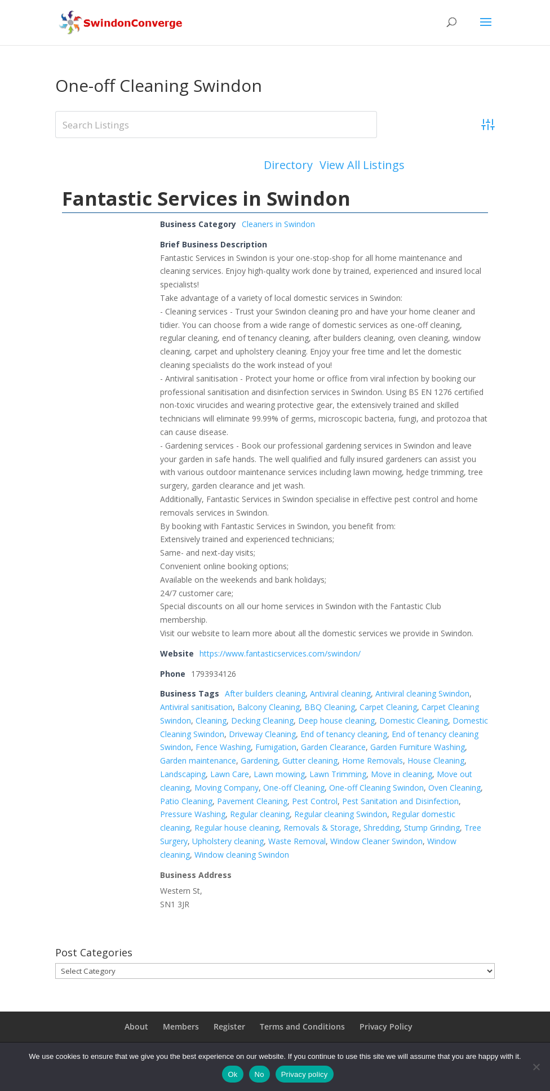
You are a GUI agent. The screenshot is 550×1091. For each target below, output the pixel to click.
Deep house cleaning (336, 720)
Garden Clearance (333, 747)
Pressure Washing (192, 814)
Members (181, 1026)
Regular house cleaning (236, 827)
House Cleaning (435, 760)
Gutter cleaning (310, 760)
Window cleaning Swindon (241, 854)
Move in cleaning (401, 774)
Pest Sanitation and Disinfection (400, 801)
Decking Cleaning (262, 720)
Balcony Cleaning (268, 707)
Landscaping (183, 774)
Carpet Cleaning (388, 707)
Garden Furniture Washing (417, 747)
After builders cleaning (265, 693)
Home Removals (372, 760)
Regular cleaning (260, 814)
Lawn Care (229, 774)
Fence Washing (223, 747)
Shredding (381, 827)
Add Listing (453, 164)
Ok (232, 1074)
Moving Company (226, 787)
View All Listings (362, 165)
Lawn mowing (279, 774)
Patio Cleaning (186, 801)
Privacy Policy (386, 1026)
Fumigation (275, 747)
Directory (288, 165)
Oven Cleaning (454, 787)
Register (229, 1026)
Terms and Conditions (302, 1026)
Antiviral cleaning (340, 693)
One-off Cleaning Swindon (376, 787)
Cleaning (211, 720)
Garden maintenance (198, 760)
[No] (536, 1066)
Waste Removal (297, 841)
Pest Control (315, 801)
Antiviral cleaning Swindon (422, 693)
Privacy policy (304, 1074)
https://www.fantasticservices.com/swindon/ (280, 653)
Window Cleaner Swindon (376, 841)
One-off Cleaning (294, 787)
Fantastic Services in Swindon (206, 198)
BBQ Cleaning (329, 707)
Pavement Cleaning (252, 801)
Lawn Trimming (337, 774)
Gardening (259, 760)
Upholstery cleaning (228, 841)
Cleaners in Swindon (278, 224)
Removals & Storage (321, 827)
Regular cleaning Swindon (340, 814)
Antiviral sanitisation (196, 707)
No (259, 1074)
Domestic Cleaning (413, 720)
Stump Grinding (432, 827)
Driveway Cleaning (262, 734)
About (136, 1026)
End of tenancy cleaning (343, 734)
